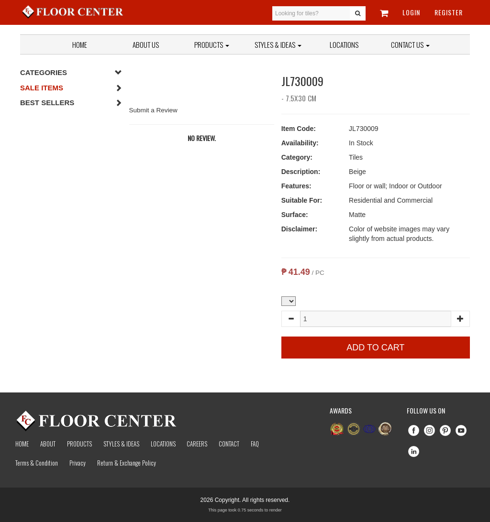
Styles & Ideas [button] (278, 44)
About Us (146, 44)
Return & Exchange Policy (126, 463)
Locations (344, 44)
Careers (197, 443)
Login (411, 12)
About (48, 443)
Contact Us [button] (410, 44)
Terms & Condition (36, 463)
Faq (255, 443)
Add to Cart (375, 347)
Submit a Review (153, 110)
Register (448, 12)
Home (79, 44)
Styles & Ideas (121, 443)
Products (211, 44)
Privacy (77, 463)
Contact (229, 443)
